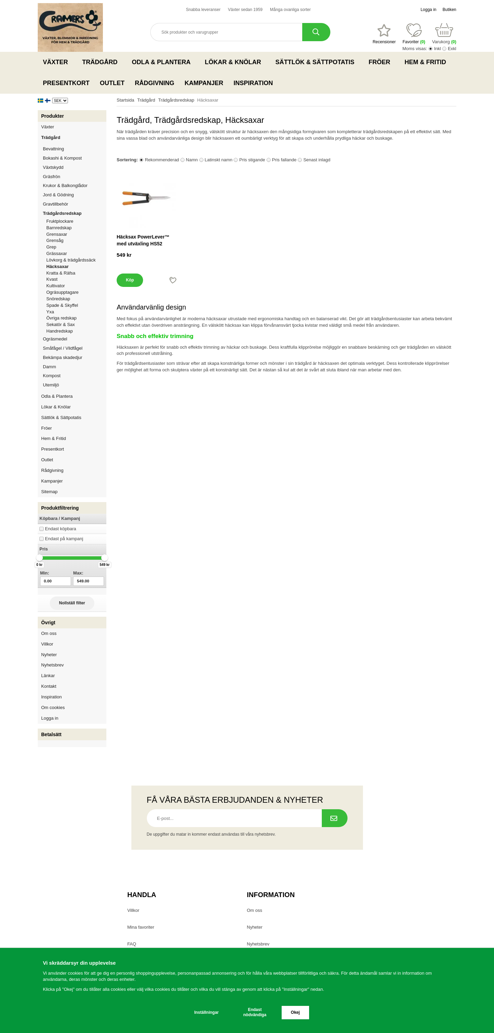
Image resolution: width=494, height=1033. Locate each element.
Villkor (47, 644)
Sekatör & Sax (60, 324)
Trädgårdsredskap (74, 213)
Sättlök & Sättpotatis (316, 62)
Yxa (50, 311)
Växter (57, 62)
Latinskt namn (219, 159)
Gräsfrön (74, 176)
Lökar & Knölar (235, 62)
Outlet (112, 83)
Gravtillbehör (74, 204)
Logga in (428, 9)
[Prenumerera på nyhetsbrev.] (335, 818)
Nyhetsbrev (52, 665)
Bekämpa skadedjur (74, 357)
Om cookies (53, 707)
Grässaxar (56, 253)
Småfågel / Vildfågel (74, 348)
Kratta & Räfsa (60, 273)
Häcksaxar (57, 266)
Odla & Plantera (163, 62)
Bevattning (74, 148)
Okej (295, 1012)
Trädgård (102, 62)
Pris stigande (252, 159)
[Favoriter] (384, 34)
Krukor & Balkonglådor (74, 185)
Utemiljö (74, 384)
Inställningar (206, 1012)
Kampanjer (204, 83)
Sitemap (49, 491)
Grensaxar (56, 234)
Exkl (452, 48)
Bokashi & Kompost (62, 158)
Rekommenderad (162, 159)
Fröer (382, 62)
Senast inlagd (316, 159)
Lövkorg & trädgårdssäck (71, 260)
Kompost (51, 375)
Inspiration (253, 83)
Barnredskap (76, 227)
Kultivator (55, 285)
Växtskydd (53, 167)
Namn (192, 159)
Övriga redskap (61, 318)
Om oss (49, 633)
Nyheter (49, 654)
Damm (74, 366)
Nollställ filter (72, 603)
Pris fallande (284, 159)
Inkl (437, 48)
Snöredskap (58, 298)
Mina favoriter (140, 927)
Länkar (48, 675)
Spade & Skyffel (62, 305)
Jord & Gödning (74, 194)
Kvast (52, 279)
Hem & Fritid (427, 62)
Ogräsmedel (74, 338)
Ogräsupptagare (62, 292)
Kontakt (48, 686)
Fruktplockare (59, 221)
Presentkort (66, 83)
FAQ (131, 944)
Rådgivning (154, 83)
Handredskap (59, 331)
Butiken (449, 9)
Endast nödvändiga (254, 1012)
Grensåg (54, 240)
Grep (51, 246)
